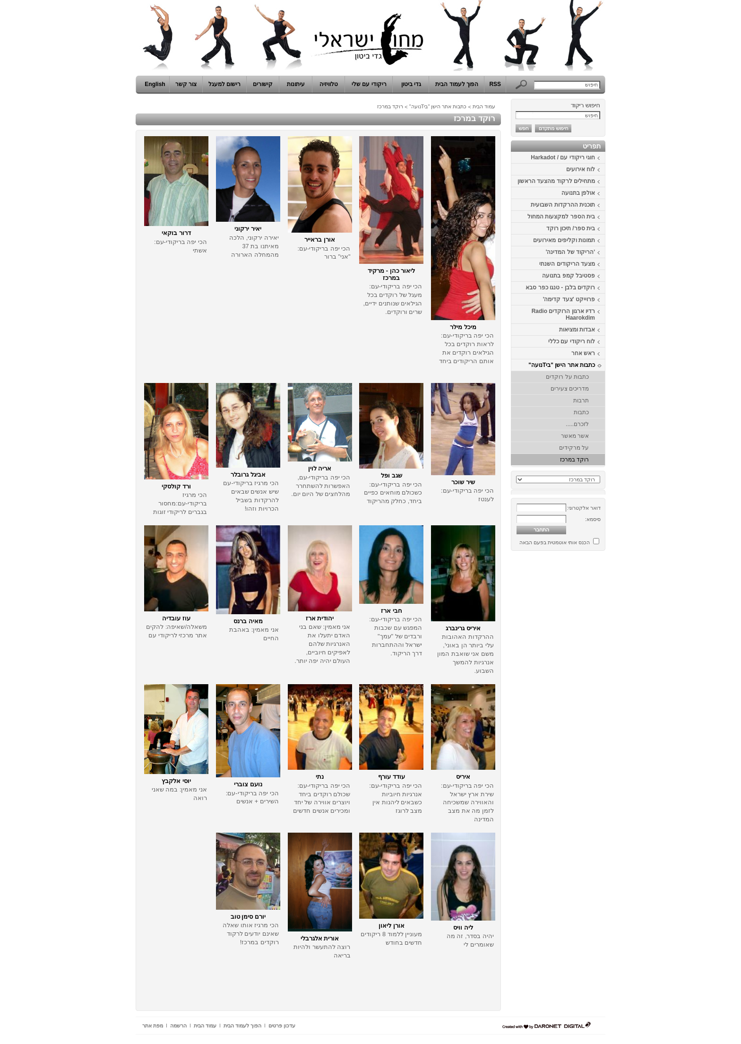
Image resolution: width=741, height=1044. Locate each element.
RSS (495, 84)
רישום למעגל (224, 84)
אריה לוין (320, 468)
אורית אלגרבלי (320, 938)
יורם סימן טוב (248, 916)
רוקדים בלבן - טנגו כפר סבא (560, 287)
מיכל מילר (463, 327)
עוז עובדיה (176, 618)
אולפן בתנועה (578, 193)
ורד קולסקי (176, 486)
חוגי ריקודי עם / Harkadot (563, 157)
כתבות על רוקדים (567, 377)
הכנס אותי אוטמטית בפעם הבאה (554, 542)
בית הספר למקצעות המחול (561, 216)
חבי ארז (391, 610)
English (155, 84)
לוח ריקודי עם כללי (571, 341)
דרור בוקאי (176, 232)
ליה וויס (463, 927)
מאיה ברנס (248, 621)
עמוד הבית (484, 106)
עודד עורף (391, 776)
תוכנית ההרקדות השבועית (563, 204)
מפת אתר (152, 1025)
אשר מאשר (575, 436)
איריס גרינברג (463, 628)
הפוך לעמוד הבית (456, 84)
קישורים (263, 84)
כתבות (581, 412)
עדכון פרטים (281, 1025)
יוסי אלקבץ (176, 780)
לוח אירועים (580, 169)
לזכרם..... (577, 424)
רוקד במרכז (574, 459)
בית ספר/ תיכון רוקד (570, 228)
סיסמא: (593, 519)
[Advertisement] (577, 696)
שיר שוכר (463, 482)
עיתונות (296, 84)
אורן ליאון (392, 925)
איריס (463, 776)
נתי (320, 776)
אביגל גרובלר (248, 474)
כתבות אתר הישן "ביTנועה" (561, 365)
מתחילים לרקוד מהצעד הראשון (556, 181)
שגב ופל (391, 475)
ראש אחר (583, 353)
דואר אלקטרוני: (584, 508)
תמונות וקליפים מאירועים (564, 240)
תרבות (581, 400)
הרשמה (178, 1025)
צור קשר (186, 84)
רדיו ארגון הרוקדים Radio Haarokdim (563, 314)
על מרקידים (574, 447)
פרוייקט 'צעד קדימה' (569, 299)
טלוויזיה (328, 84)
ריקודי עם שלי (369, 84)
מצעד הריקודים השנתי (567, 264)
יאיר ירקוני (247, 228)
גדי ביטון (411, 84)
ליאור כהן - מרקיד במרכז (391, 274)
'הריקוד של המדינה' (570, 252)
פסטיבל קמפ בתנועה (568, 275)
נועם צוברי (248, 784)
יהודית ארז (320, 618)
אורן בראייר (319, 239)
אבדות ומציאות (577, 329)
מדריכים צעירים (570, 388)
